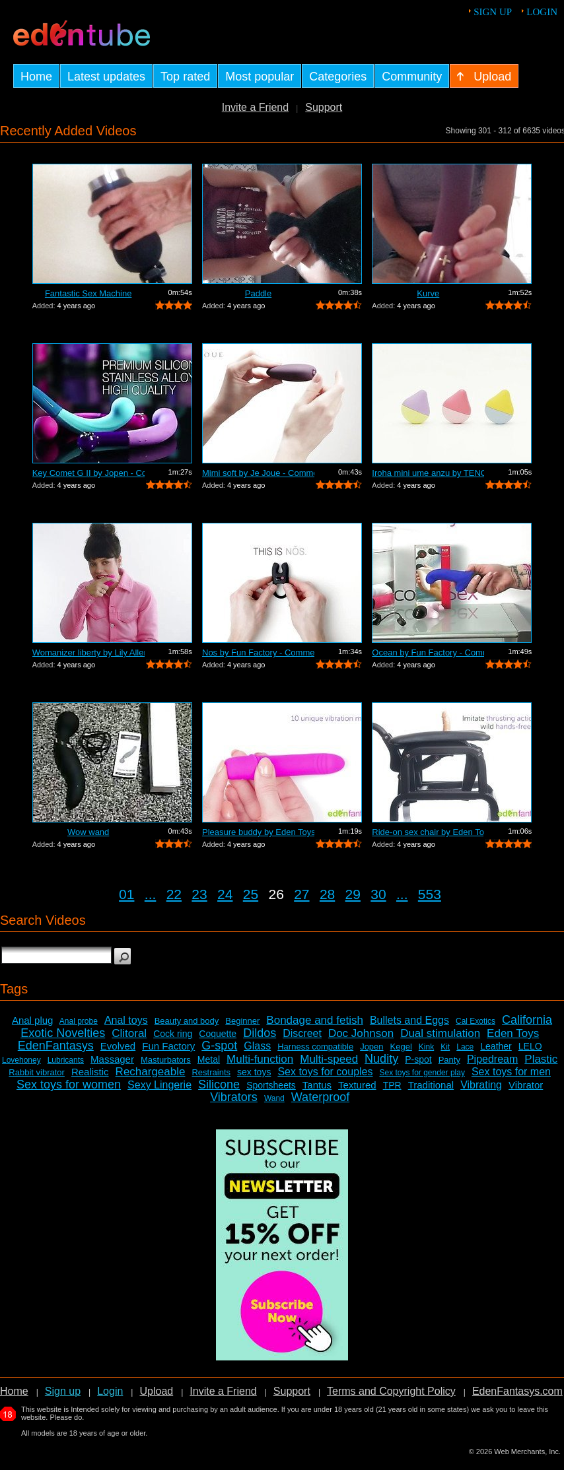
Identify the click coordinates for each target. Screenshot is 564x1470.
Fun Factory (168, 1046)
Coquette (217, 1033)
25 (250, 894)
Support (323, 107)
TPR (392, 1085)
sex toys (254, 1072)
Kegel (401, 1047)
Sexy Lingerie (159, 1084)
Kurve (428, 293)
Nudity (381, 1058)
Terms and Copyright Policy (391, 1391)
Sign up (493, 12)
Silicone (219, 1084)
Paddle (258, 293)
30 (378, 894)
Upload (156, 1391)
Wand (274, 1098)
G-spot (219, 1045)
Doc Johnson (361, 1033)
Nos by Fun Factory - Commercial (258, 652)
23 (199, 894)
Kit (445, 1047)
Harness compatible (315, 1047)
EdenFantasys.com (517, 1391)
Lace (465, 1047)
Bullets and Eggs (409, 1020)
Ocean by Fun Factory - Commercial (428, 652)
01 (126, 894)
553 (429, 894)
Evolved (117, 1046)
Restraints (211, 1072)
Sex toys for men (511, 1071)
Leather (495, 1046)
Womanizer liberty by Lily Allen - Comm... (88, 652)
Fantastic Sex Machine (88, 293)
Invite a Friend (255, 107)
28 (327, 894)
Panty (449, 1060)
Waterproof (320, 1097)
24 (224, 894)
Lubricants (66, 1060)
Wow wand (88, 832)
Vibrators (234, 1097)
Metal (208, 1059)
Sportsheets (271, 1085)
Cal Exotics (475, 1021)
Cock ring (172, 1033)
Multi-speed (329, 1059)
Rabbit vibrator (37, 1072)
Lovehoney (21, 1060)
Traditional (431, 1084)
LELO (530, 1046)
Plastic (540, 1059)
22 (174, 894)
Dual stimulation (440, 1033)
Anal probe (78, 1021)
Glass (257, 1046)
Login (541, 12)
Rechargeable (151, 1071)
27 (301, 894)
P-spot (418, 1059)
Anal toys (126, 1020)
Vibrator (526, 1084)
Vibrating (481, 1084)
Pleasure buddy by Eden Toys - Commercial (258, 832)
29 (353, 894)
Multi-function (260, 1059)
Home (14, 1391)
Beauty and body (187, 1021)
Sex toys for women (69, 1084)
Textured (357, 1084)
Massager (112, 1059)
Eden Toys (513, 1033)
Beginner (242, 1021)
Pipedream (492, 1059)
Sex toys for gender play (422, 1072)
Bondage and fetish (314, 1020)
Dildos (259, 1033)
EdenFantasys (56, 1045)
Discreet (302, 1033)
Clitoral (129, 1033)
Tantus (317, 1084)
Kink (426, 1047)
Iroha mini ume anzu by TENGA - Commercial (428, 473)
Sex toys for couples (324, 1071)
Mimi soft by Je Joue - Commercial (258, 473)
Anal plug (32, 1020)
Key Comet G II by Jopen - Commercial (88, 473)
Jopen (371, 1047)
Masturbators (166, 1060)
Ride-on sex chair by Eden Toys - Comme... (428, 832)
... (151, 894)
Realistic (90, 1071)
